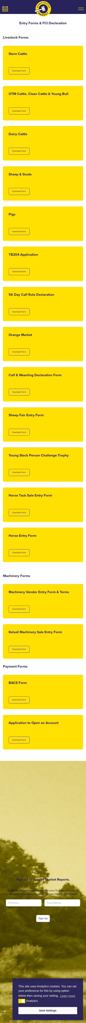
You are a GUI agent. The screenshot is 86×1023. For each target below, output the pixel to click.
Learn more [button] (67, 995)
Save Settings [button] (47, 1010)
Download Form (19, 70)
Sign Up (43, 918)
